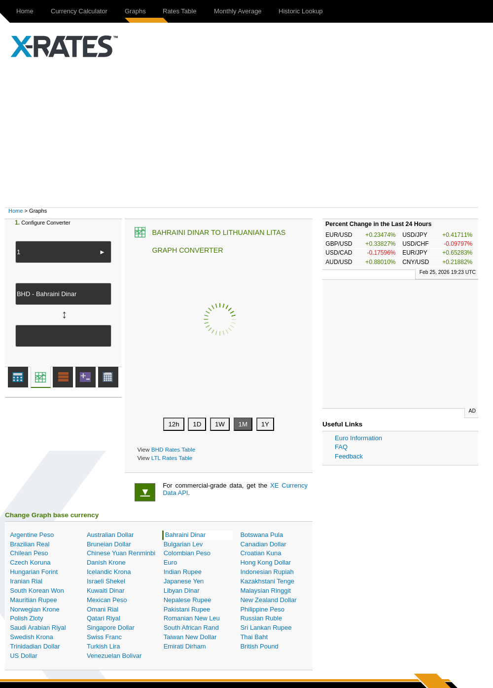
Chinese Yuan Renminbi (121, 553)
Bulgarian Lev (183, 544)
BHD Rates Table (173, 449)
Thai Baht (254, 637)
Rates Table (179, 11)
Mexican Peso (107, 600)
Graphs (135, 11)
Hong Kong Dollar (265, 562)
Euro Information (358, 438)
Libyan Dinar (182, 590)
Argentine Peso (32, 534)
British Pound (259, 646)
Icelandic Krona (109, 571)
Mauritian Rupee (33, 600)
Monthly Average (238, 11)
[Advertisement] (251, 133)
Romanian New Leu (192, 618)
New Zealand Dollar (268, 600)
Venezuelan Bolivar (114, 655)
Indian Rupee (183, 571)
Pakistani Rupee (187, 609)
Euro (170, 562)
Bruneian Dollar (109, 544)
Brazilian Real (29, 544)
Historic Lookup (301, 11)
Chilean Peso (29, 553)
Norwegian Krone (34, 609)
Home (25, 11)
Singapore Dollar (111, 627)
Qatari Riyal (103, 618)
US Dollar (23, 655)
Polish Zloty (26, 618)
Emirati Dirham (185, 646)
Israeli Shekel (106, 581)
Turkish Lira (103, 646)
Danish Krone (106, 562)
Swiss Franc (104, 637)
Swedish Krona (31, 637)
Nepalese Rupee (187, 600)
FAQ (341, 447)
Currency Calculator (79, 11)
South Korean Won (37, 590)
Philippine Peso (262, 609)
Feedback (349, 456)
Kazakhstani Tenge (267, 581)
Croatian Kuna (260, 553)
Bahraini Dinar (185, 534)
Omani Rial (102, 609)
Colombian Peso (187, 553)
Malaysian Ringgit (265, 590)
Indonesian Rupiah (266, 571)
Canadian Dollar (263, 544)
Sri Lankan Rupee (265, 627)
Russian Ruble (261, 618)
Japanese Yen (184, 581)
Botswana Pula (261, 534)
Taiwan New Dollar (190, 637)
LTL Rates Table (172, 458)
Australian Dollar (110, 534)
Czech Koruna (30, 562)
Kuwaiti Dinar (106, 590)
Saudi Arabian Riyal (38, 627)
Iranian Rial (26, 581)
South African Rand (191, 627)
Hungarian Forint (34, 571)
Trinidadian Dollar (35, 646)
